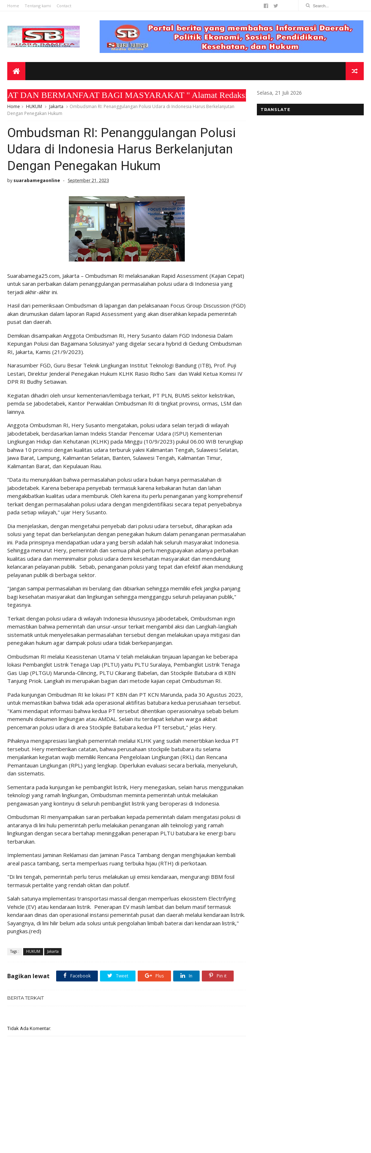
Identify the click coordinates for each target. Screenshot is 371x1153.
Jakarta (56, 106)
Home (13, 5)
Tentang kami (38, 5)
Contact (64, 5)
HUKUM (34, 106)
